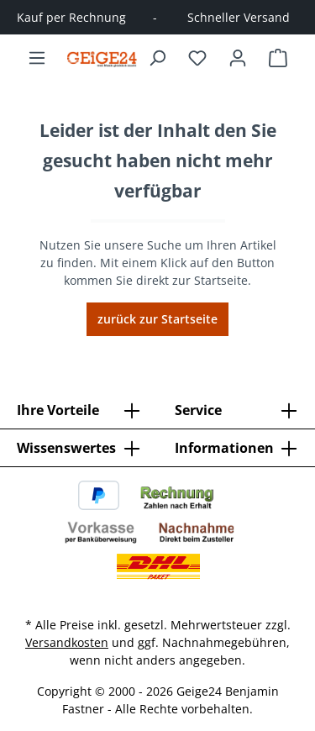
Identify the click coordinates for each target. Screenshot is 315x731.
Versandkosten (66, 642)
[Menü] (37, 58)
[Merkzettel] (197, 58)
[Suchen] (157, 58)
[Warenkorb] (278, 58)
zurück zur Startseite (157, 319)
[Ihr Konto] (238, 58)
